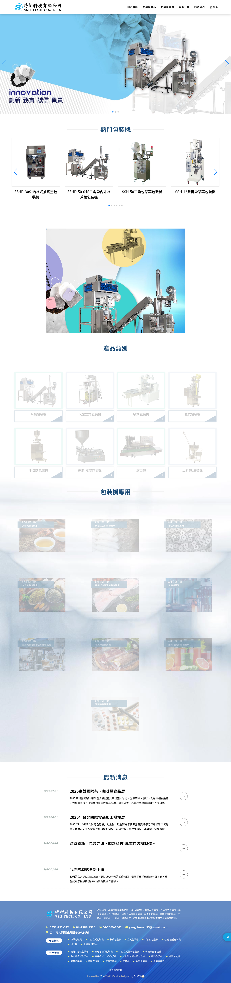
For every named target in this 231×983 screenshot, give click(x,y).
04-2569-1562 (112, 927)
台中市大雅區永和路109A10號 (69, 932)
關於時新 (132, 7)
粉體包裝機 (174, 956)
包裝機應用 (167, 7)
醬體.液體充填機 (172, 939)
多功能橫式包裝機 (80, 956)
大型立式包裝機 (96, 939)
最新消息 (184, 7)
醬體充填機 (93, 961)
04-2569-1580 (85, 927)
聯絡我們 (199, 7)
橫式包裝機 (115, 939)
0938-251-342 (59, 927)
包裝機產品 (149, 7)
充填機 (126, 961)
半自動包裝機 (151, 939)
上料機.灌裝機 (91, 944)
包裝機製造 (158, 961)
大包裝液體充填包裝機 (134, 956)
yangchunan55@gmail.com (148, 927)
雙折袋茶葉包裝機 (80, 951)
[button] (113, 112)
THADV (137, 976)
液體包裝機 (76, 961)
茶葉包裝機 (76, 939)
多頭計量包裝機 (153, 951)
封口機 (74, 944)
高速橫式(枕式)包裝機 (105, 956)
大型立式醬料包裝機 (129, 951)
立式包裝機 (133, 939)
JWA (101, 976)
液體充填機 (111, 961)
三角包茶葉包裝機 (104, 951)
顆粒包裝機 (157, 956)
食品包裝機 (141, 961)
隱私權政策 (115, 970)
